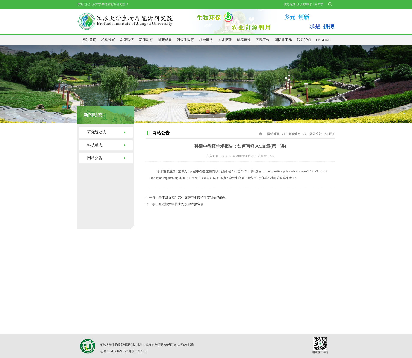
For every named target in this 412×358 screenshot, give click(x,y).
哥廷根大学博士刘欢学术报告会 (181, 204)
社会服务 (206, 40)
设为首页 (289, 4)
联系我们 (304, 40)
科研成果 (165, 40)
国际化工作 (283, 40)
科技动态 (95, 145)
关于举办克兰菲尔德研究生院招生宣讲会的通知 (192, 197)
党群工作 (263, 40)
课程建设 (244, 40)
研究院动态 (96, 132)
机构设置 (108, 40)
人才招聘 (225, 40)
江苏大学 (317, 4)
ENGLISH (323, 40)
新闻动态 (146, 40)
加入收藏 (303, 4)
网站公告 (95, 158)
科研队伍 (127, 40)
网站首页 (89, 40)
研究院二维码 (320, 352)
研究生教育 (185, 40)
